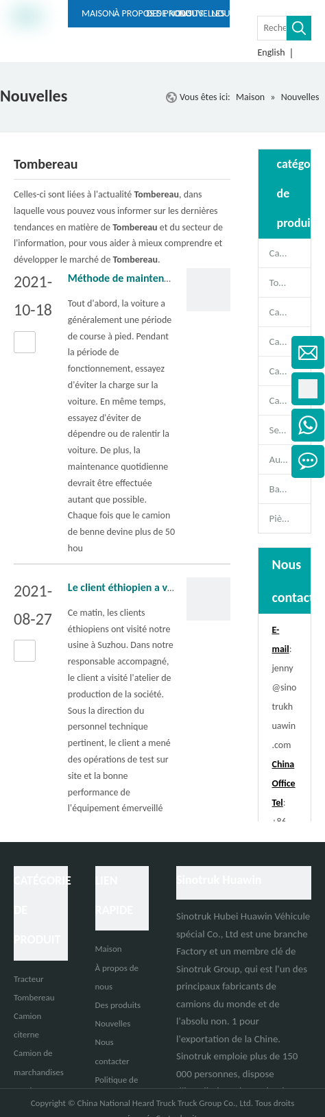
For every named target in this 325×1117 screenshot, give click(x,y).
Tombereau (290, 282)
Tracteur (29, 979)
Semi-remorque (290, 430)
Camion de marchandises (290, 371)
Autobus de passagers (290, 459)
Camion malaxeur (290, 312)
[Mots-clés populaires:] (299, 28)
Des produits (118, 1005)
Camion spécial (290, 400)
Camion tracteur (290, 253)
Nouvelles (113, 1023)
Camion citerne (290, 341)
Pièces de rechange (290, 518)
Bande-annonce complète (290, 489)
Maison (108, 949)
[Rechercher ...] (272, 28)
